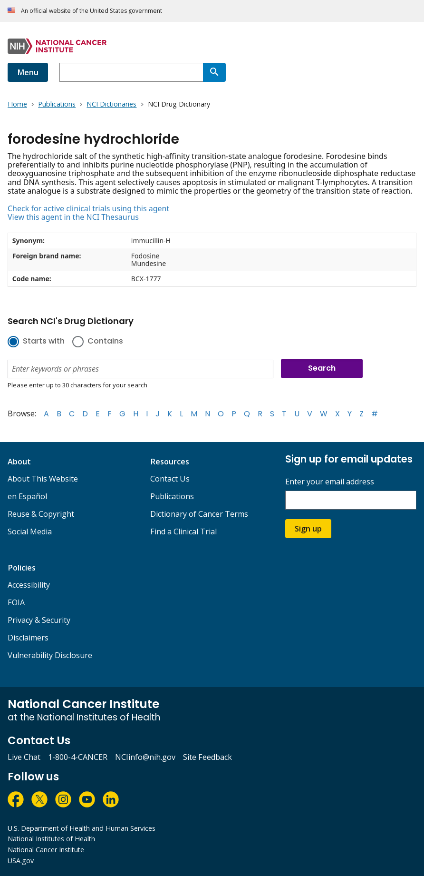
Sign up (308, 528)
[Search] (214, 72)
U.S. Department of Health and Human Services (81, 828)
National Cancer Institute (46, 849)
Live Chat (24, 757)
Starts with (44, 341)
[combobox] (131, 72)
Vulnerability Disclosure (50, 655)
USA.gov (21, 860)
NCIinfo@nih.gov (145, 757)
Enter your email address (329, 482)
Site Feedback (207, 757)
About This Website (43, 478)
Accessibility (29, 585)
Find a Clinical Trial (183, 531)
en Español (27, 496)
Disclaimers (28, 637)
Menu (28, 72)
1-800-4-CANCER (77, 757)
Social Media (30, 531)
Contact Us (170, 478)
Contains (105, 341)
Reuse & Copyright (41, 514)
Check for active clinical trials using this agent (88, 208)
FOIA (16, 602)
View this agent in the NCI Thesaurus (73, 217)
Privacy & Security (39, 620)
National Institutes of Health (51, 838)
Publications (172, 496)
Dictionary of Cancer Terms (199, 514)
